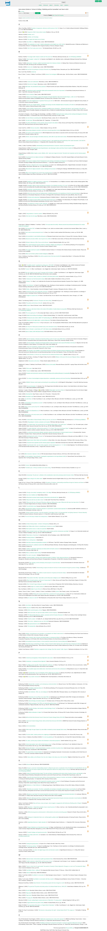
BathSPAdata (43, 930)
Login (100, 1)
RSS (86, 12)
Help (61, 5)
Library (47, 930)
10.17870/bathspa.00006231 (79, 419)
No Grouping (60, 15)
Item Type (55, 15)
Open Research (59, 930)
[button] (37, 13)
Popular (45, 5)
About (51, 5)
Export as (21, 13)
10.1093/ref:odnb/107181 (24, 836)
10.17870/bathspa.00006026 (75, 56)
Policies (56, 5)
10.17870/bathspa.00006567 (25, 770)
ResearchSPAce (69, 927)
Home (40, 5)
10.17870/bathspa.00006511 (74, 492)
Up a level (21, 11)
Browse (96, 1)
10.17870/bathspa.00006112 (25, 310)
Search (66, 5)
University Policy (65, 930)
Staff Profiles (52, 930)
